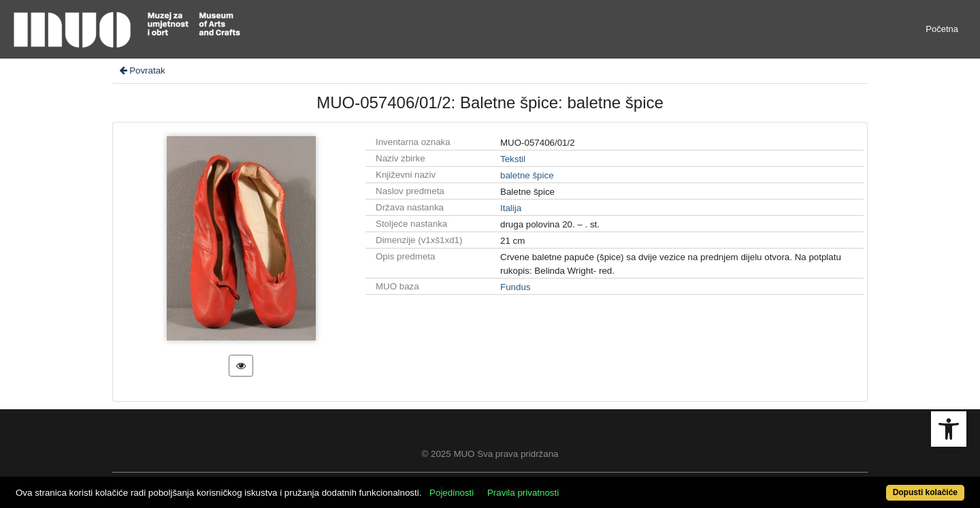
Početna (942, 29)
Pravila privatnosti (523, 493)
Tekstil (512, 159)
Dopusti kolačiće (925, 492)
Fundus (515, 287)
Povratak (141, 70)
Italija (510, 208)
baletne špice (527, 175)
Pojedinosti (451, 493)
